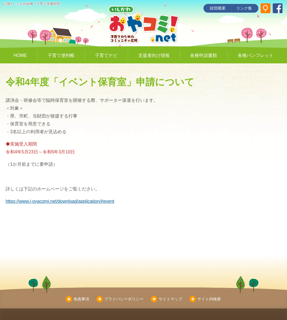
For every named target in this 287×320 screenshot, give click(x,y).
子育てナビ (106, 55)
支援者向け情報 (154, 55)
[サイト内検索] (265, 8)
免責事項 (81, 299)
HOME (20, 55)
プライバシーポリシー (124, 299)
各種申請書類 (203, 55)
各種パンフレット (256, 55)
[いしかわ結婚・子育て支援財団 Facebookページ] (278, 8)
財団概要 (218, 8)
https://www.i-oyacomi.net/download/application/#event (60, 201)
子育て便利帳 (61, 55)
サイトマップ (170, 299)
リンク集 (244, 8)
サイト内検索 (209, 299)
